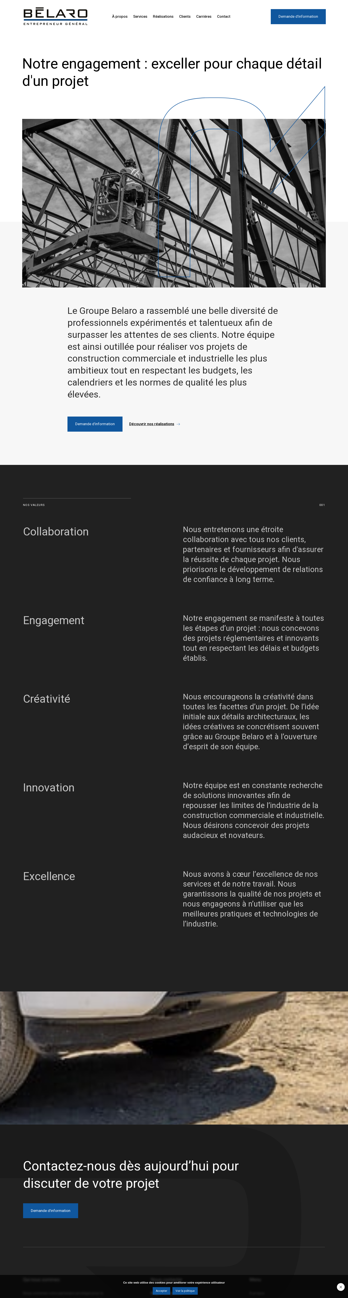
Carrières (204, 16)
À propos (120, 16)
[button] (154, 424)
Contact (223, 16)
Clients (185, 16)
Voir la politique (185, 1291)
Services (140, 16)
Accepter (161, 1291)
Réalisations (163, 16)
